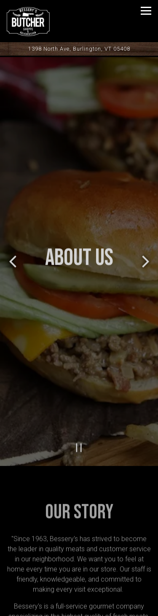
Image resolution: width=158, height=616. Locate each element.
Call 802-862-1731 (79, 584)
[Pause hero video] (79, 438)
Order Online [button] (79, 605)
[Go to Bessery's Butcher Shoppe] (79, 49)
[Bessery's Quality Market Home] (35, 21)
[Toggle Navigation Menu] (146, 11)
